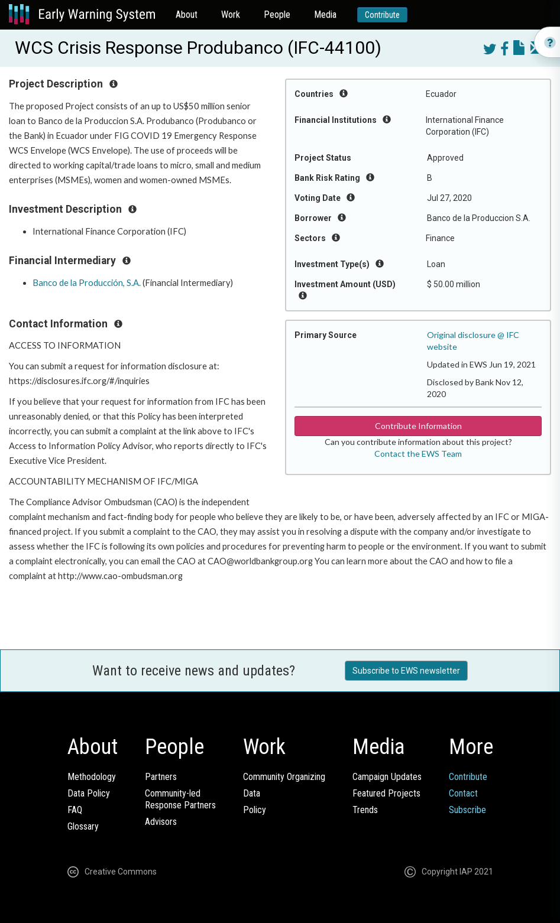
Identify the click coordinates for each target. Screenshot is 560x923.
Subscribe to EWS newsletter (406, 670)
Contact (463, 793)
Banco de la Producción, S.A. (87, 283)
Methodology (91, 776)
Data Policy (88, 793)
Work (230, 14)
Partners (161, 776)
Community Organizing (284, 776)
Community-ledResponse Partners (180, 799)
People (277, 14)
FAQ (74, 809)
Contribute (382, 15)
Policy (254, 809)
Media (325, 14)
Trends (365, 809)
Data (251, 793)
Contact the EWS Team (418, 453)
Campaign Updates (387, 776)
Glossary (83, 826)
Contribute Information (418, 426)
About (187, 14)
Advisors (161, 821)
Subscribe (467, 809)
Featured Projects (386, 793)
